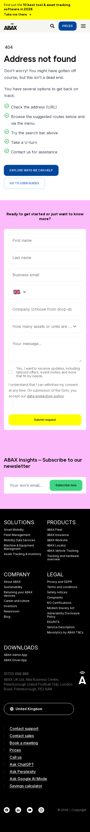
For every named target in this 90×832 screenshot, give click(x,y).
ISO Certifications (59, 603)
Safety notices (57, 592)
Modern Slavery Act (60, 608)
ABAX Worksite (57, 540)
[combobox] (45, 309)
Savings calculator (26, 786)
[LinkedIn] (18, 810)
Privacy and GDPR (59, 581)
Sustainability (13, 587)
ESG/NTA (53, 622)
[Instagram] (41, 810)
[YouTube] (30, 810)
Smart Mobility (14, 529)
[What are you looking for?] (52, 26)
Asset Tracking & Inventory (22, 554)
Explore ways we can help (31, 170)
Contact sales (22, 736)
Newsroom (11, 611)
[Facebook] (7, 810)
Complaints (55, 597)
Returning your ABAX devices (18, 594)
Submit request (45, 419)
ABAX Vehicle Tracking (62, 550)
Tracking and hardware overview (63, 557)
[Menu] (83, 26)
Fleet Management (17, 535)
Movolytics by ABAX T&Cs (65, 632)
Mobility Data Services (19, 540)
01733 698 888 (16, 674)
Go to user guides (24, 183)
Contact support (24, 728)
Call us (16, 757)
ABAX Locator (56, 545)
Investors (10, 606)
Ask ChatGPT (22, 764)
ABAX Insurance (58, 535)
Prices (67, 26)
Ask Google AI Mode (28, 779)
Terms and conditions (62, 587)
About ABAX (12, 581)
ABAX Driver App (15, 660)
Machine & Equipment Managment (19, 547)
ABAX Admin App (15, 655)
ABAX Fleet (55, 529)
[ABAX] (10, 26)
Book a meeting (24, 743)
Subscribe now (66, 485)
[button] (68, 709)
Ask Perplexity (23, 771)
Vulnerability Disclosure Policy (63, 615)
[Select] (45, 326)
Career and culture (17, 601)
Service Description (61, 627)
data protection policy (45, 396)
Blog (7, 616)
